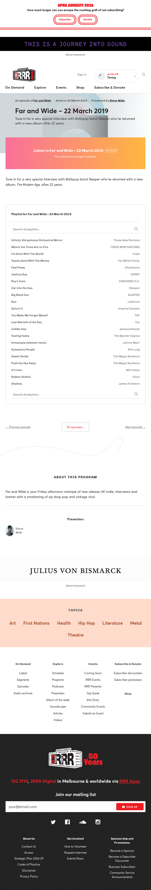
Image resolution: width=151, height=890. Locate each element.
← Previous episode (18, 427)
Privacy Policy (29, 876)
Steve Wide (117, 100)
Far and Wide (42, 100)
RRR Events (93, 680)
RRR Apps (129, 781)
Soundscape (58, 706)
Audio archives (23, 693)
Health (64, 623)
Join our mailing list (75, 794)
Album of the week (58, 700)
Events (93, 664)
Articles (58, 713)
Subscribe (65, 19)
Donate (87, 19)
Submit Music (75, 858)
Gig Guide (93, 693)
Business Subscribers (122, 867)
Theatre (76, 635)
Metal (136, 623)
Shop (128, 693)
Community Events (93, 706)
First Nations (36, 623)
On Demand (23, 664)
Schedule (58, 673)
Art (12, 623)
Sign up (130, 807)
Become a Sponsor (122, 851)
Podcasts (58, 686)
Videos (58, 720)
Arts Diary (93, 700)
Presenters (58, 693)
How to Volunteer (75, 846)
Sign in (81, 74)
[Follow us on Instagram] (98, 822)
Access (28, 852)
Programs (58, 680)
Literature (112, 623)
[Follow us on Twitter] (53, 822)
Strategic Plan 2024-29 (28, 858)
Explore (58, 664)
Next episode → (135, 427)
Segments (23, 680)
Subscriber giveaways (128, 680)
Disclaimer (29, 870)
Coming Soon (93, 673)
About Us (29, 838)
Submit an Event (93, 713)
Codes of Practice (29, 864)
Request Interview (75, 852)
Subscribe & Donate (128, 664)
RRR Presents (92, 686)
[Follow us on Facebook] (67, 822)
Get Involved (75, 838)
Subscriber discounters (128, 673)
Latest (23, 673)
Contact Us (29, 846)
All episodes (75, 427)
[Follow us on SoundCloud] (82, 822)
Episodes (23, 686)
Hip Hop (86, 623)
